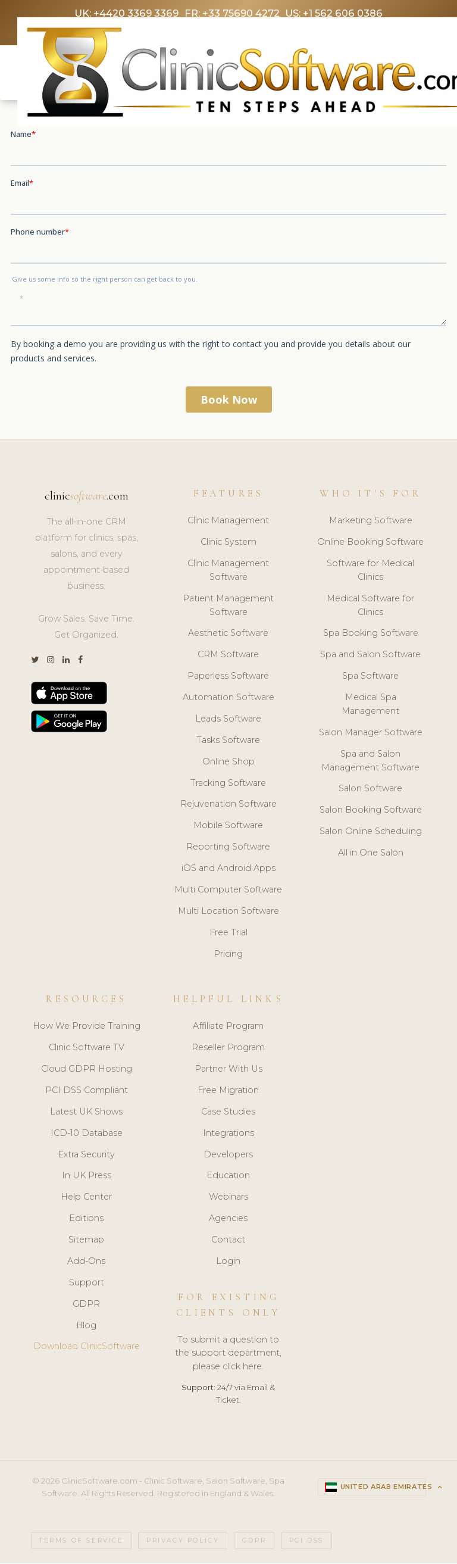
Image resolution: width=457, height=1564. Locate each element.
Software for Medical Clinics (370, 572)
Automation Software (228, 699)
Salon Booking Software (371, 811)
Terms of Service (81, 1542)
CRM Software (228, 656)
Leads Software (228, 720)
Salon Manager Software (370, 734)
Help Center (86, 1198)
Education (228, 1177)
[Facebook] (80, 662)
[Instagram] (50, 662)
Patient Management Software (228, 607)
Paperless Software (228, 677)
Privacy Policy (182, 1542)
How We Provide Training (86, 1027)
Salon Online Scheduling (371, 833)
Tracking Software (228, 784)
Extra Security (86, 1155)
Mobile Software (228, 827)
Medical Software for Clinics (370, 607)
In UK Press (86, 1177)
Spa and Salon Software (370, 656)
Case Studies (228, 1113)
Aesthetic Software (228, 634)
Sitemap (86, 1241)
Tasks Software (228, 741)
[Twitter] (35, 662)
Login (228, 1262)
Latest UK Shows (86, 1113)
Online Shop (228, 763)
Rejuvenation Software (228, 805)
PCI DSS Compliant (86, 1092)
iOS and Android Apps (228, 869)
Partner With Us (228, 1070)
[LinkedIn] (66, 662)
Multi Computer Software (228, 891)
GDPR (86, 1305)
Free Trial (228, 934)
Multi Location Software (228, 912)
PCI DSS (306, 1542)
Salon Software (370, 790)
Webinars (228, 1198)
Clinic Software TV (86, 1049)
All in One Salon (370, 854)
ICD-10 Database (87, 1134)
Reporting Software (228, 848)
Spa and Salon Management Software (370, 762)
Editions (86, 1220)
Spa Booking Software (370, 634)
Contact (228, 1241)
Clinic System (228, 543)
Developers (228, 1155)
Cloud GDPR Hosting (86, 1070)
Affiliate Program (228, 1027)
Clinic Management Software (228, 572)
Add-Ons (86, 1262)
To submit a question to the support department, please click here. (228, 1354)
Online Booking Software (370, 543)
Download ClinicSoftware (86, 1348)
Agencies (228, 1220)
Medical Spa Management (370, 706)
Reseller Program (228, 1049)
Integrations (228, 1134)
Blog (86, 1326)
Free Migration (228, 1092)
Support (86, 1284)
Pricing (228, 955)
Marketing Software (370, 522)
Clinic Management (228, 522)
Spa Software (370, 677)
